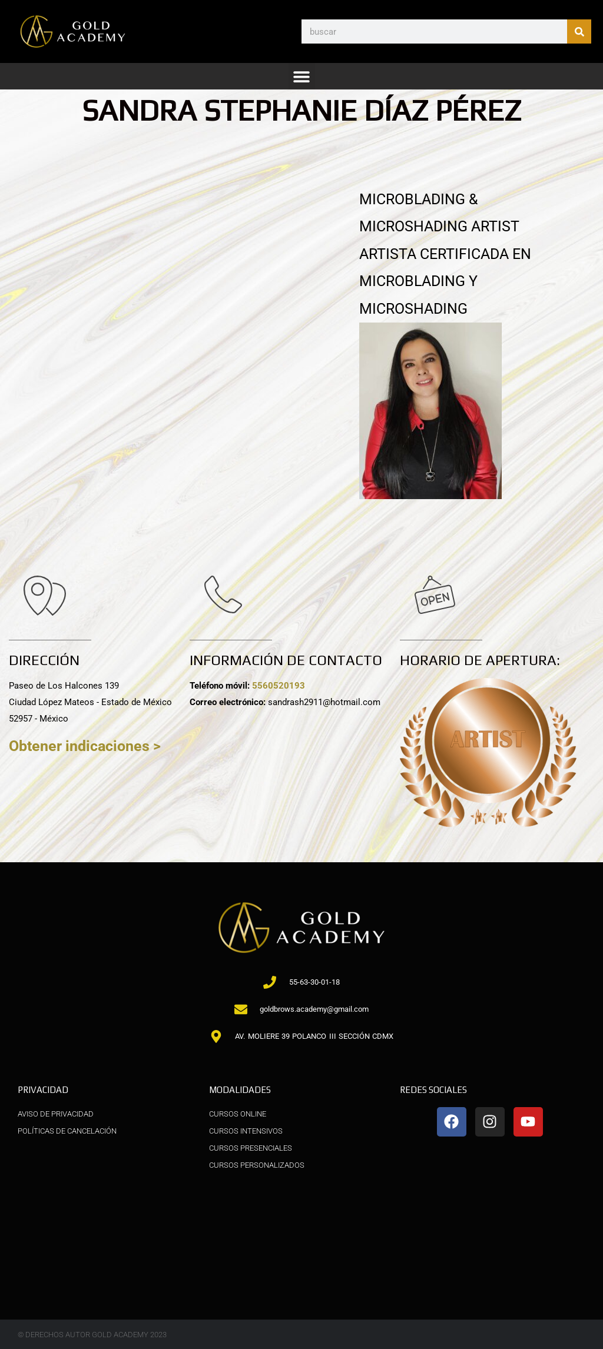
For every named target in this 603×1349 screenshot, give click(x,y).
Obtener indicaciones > (85, 746)
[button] (302, 76)
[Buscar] (579, 31)
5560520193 (278, 685)
